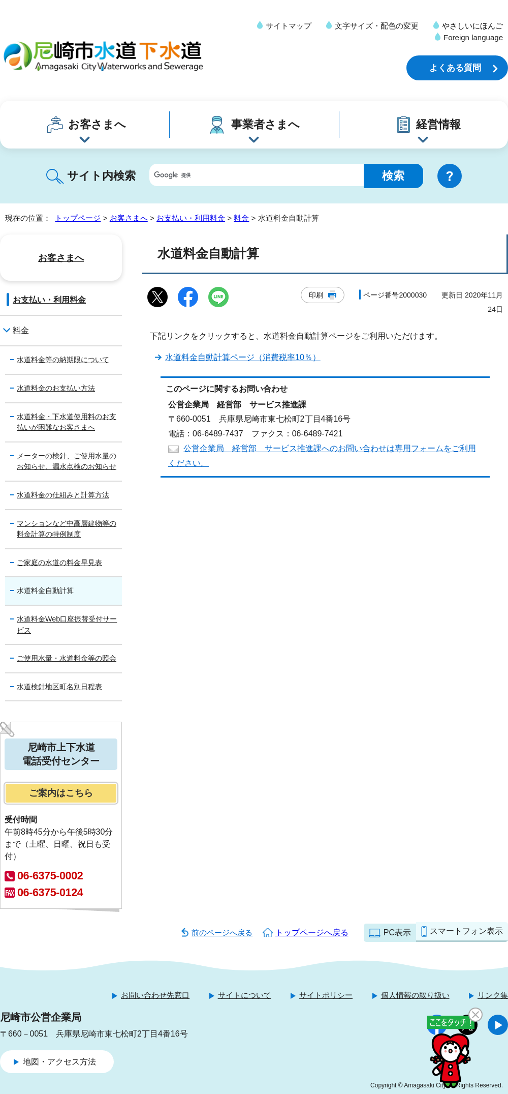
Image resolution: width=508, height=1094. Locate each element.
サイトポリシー (326, 995)
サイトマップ (288, 25)
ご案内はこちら (61, 793)
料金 (241, 218)
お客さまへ (97, 124)
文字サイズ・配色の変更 (377, 25)
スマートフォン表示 (466, 931)
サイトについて (244, 995)
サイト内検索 (101, 175)
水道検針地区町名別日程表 (59, 687)
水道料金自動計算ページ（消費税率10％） (243, 357)
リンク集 (493, 995)
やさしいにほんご (472, 25)
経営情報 (438, 124)
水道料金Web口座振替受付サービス (67, 624)
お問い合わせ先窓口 (155, 995)
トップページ (78, 218)
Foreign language (473, 37)
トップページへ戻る (311, 932)
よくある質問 (455, 68)
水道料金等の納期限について (63, 360)
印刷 (316, 295)
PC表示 (397, 932)
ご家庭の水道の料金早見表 (59, 562)
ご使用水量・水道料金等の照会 (66, 658)
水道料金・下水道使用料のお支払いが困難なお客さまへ (66, 422)
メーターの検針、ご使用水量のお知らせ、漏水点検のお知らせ (66, 461)
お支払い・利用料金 (190, 218)
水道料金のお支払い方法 (56, 388)
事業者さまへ (265, 124)
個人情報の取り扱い (415, 995)
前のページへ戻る (222, 932)
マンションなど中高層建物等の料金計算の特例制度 (66, 529)
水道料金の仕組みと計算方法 (63, 495)
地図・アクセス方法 (59, 1061)
